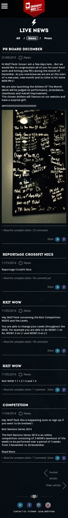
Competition (15, 405)
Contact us (19, 511)
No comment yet (42, 278)
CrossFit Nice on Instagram (38, 505)
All (18, 38)
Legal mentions (46, 511)
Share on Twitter (57, 239)
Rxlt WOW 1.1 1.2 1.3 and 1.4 (19, 381)
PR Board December (22, 49)
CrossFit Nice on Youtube (48, 505)
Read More (8, 451)
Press (48, 38)
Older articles (53, 485)
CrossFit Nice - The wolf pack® (34, 9)
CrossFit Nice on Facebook (29, 505)
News (32, 38)
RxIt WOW (12, 302)
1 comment (39, 389)
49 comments (40, 341)
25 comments (40, 230)
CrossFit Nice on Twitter (20, 505)
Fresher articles (53, 475)
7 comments (39, 457)
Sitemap (32, 511)
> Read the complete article (16, 230)
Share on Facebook (63, 239)
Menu (4, 5)
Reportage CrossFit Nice (28, 254)
